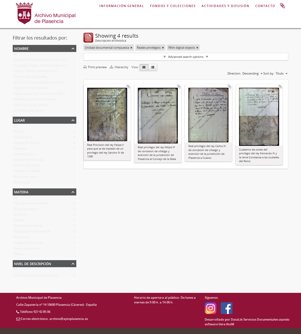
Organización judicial (28, 227)
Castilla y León (24, 155)
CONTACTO (265, 6)
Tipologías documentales (31, 204)
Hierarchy (119, 67)
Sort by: (268, 73)
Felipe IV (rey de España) (31, 89)
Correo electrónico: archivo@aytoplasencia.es (54, 319)
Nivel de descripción (32, 263)
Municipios (21, 238)
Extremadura (23, 138)
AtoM (230, 324)
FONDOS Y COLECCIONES (173, 6)
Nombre (21, 48)
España (19, 132)
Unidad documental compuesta (36, 276)
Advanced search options (185, 57)
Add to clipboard (128, 86)
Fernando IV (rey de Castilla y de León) (40, 61)
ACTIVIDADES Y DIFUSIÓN (225, 6)
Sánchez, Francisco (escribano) (35, 100)
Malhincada (22, 183)
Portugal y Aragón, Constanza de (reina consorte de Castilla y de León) (62, 66)
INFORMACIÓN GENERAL (121, 6)
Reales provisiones (27, 249)
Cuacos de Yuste (25, 177)
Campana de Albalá (27, 172)
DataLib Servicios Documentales (254, 319)
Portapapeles (282, 6)
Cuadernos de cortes (28, 244)
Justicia (18, 221)
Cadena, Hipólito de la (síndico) (35, 72)
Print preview (95, 67)
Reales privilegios (25, 210)
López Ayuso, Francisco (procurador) (39, 94)
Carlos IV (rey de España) (31, 106)
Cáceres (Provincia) (27, 144)
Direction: (234, 73)
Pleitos (18, 255)
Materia (21, 191)
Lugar (19, 120)
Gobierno (20, 215)
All (15, 55)
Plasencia (20, 149)
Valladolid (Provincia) (28, 161)
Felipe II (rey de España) (30, 78)
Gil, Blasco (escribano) (29, 111)
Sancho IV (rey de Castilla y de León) (39, 83)
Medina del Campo (27, 166)
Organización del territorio (32, 232)
